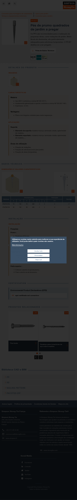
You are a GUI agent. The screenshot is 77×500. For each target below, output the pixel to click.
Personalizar (39, 255)
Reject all (38, 259)
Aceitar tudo (38, 251)
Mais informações (17, 245)
